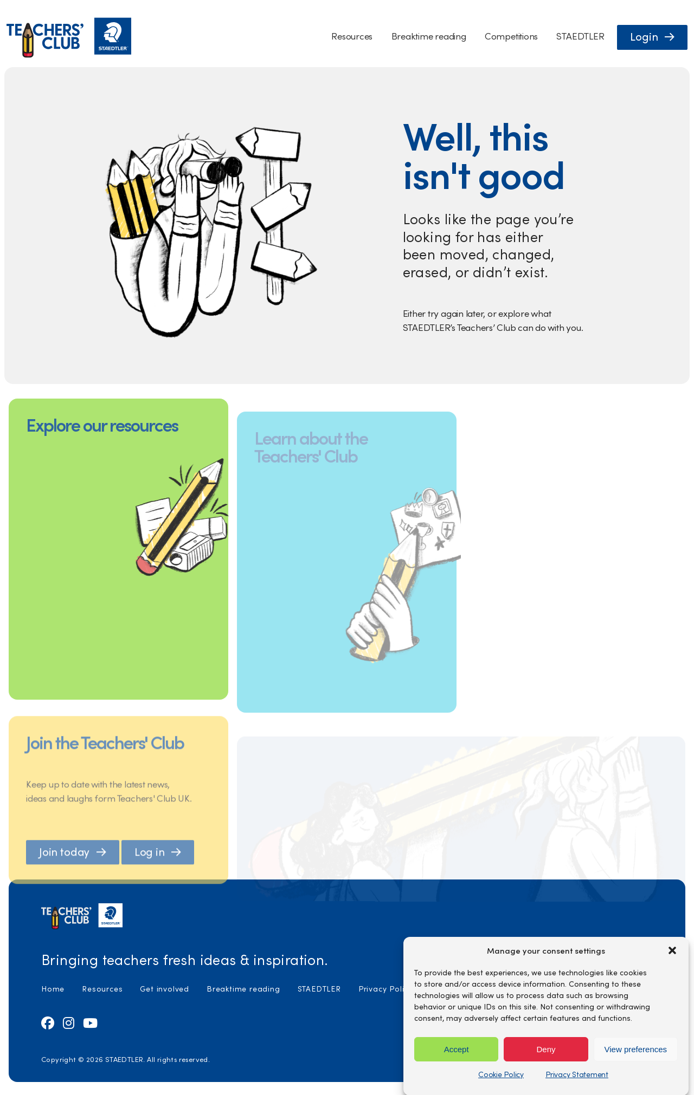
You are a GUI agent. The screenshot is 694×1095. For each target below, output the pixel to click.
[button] (672, 991)
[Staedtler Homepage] (69, 55)
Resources (351, 36)
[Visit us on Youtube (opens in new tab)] (90, 1022)
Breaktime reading (428, 36)
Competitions (511, 36)
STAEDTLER (580, 36)
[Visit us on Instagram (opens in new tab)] (68, 1022)
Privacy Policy (385, 988)
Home (53, 988)
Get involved (164, 988)
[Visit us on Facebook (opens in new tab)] (47, 1022)
